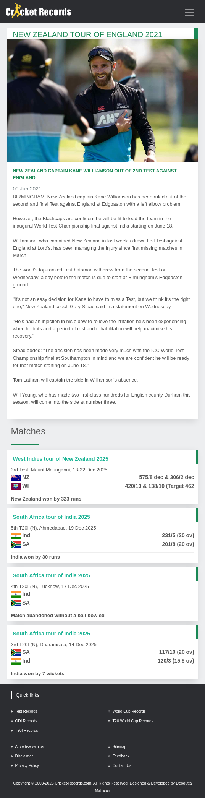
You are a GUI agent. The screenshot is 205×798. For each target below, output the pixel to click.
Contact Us (119, 766)
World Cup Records (126, 711)
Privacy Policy (25, 766)
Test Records (24, 711)
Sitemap (117, 746)
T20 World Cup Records (130, 721)
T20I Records (24, 730)
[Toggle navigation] (189, 12)
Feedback (118, 756)
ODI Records (24, 721)
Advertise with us (27, 746)
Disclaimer (22, 756)
